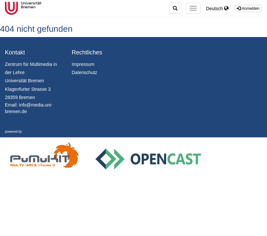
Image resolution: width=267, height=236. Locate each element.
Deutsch (217, 8)
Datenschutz (84, 72)
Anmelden (248, 8)
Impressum (83, 64)
